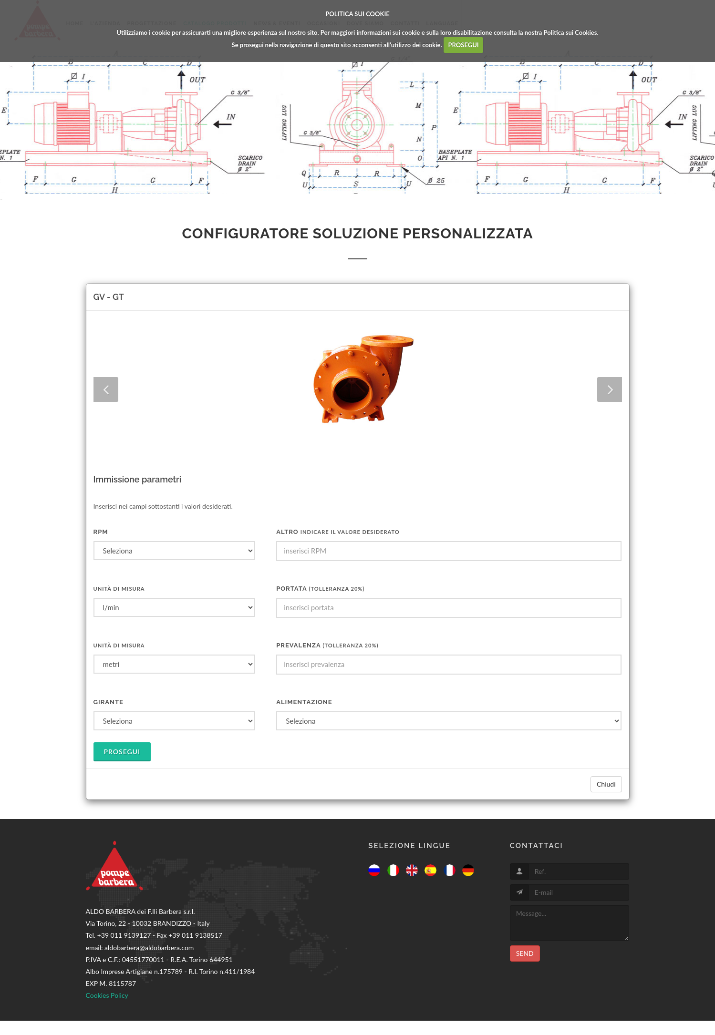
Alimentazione (304, 702)
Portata (320, 588)
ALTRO (338, 531)
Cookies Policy (107, 995)
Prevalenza (327, 645)
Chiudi (606, 784)
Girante (108, 702)
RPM (100, 531)
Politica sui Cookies (570, 32)
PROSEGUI (463, 45)
